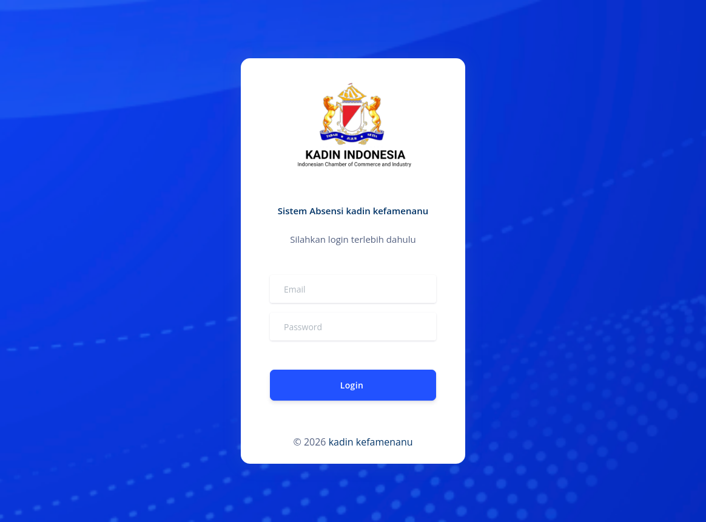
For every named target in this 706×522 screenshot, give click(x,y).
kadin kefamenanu (371, 442)
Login (351, 385)
